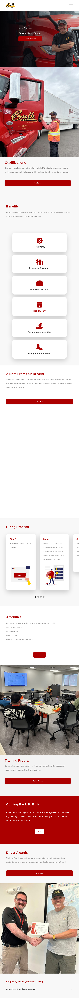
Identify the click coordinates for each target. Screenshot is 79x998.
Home (20, 28)
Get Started (37, 183)
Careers (29, 28)
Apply (39, 831)
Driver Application (30, 38)
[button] (36, 5)
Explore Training (38, 781)
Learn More (39, 655)
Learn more (39, 401)
